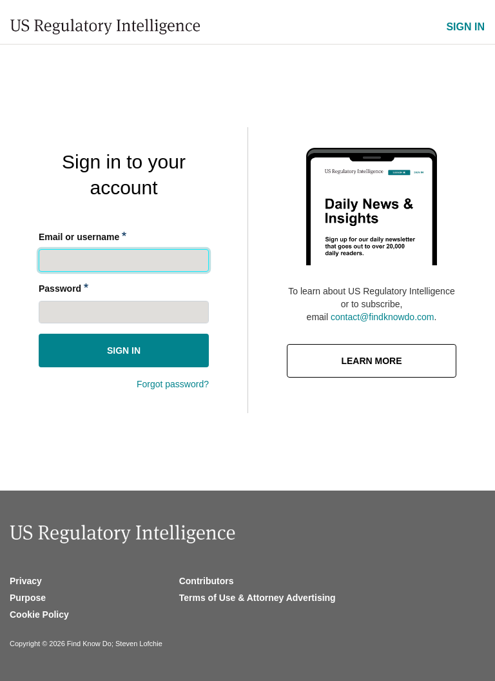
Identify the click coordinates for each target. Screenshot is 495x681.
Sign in (124, 350)
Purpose (28, 598)
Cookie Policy (39, 614)
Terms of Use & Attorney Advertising (257, 598)
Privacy (26, 581)
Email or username (79, 237)
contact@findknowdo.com (382, 317)
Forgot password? (173, 384)
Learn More (371, 361)
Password (60, 288)
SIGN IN (465, 26)
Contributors (206, 581)
